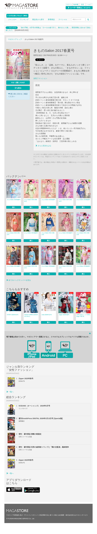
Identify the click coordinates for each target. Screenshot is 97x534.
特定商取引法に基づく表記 (48, 515)
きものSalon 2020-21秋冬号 (30, 267)
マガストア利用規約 (12, 515)
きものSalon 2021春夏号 (13, 266)
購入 (13, 207)
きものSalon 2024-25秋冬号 (65, 200)
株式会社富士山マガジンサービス (77, 515)
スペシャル (62, 19)
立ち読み (18, 88)
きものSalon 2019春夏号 (83, 266)
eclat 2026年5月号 (47, 314)
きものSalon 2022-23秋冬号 (48, 233)
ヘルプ (89, 4)
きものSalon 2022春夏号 (66, 233)
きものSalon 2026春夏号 (13, 199)
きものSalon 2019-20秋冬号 (65, 267)
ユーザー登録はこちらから (79, 8)
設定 (82, 4)
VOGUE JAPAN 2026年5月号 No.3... (31, 315)
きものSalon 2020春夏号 (48, 266)
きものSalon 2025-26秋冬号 (30, 200)
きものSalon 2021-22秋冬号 (83, 233)
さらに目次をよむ (43, 146)
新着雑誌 (51, 19)
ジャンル (12, 19)
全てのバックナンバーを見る (18, 280)
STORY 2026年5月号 (12, 314)
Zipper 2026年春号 (64, 314)
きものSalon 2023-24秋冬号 (13, 233)
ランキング (24, 19)
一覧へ (10, 392)
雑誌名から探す (38, 19)
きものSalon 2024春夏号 (83, 199)
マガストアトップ (15, 39)
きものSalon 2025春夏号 (48, 199)
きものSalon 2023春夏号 (31, 233)
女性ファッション (40, 78)
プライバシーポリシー (31, 515)
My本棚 (75, 4)
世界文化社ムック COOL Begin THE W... (83, 315)
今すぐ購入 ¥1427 (18, 83)
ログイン (69, 4)
